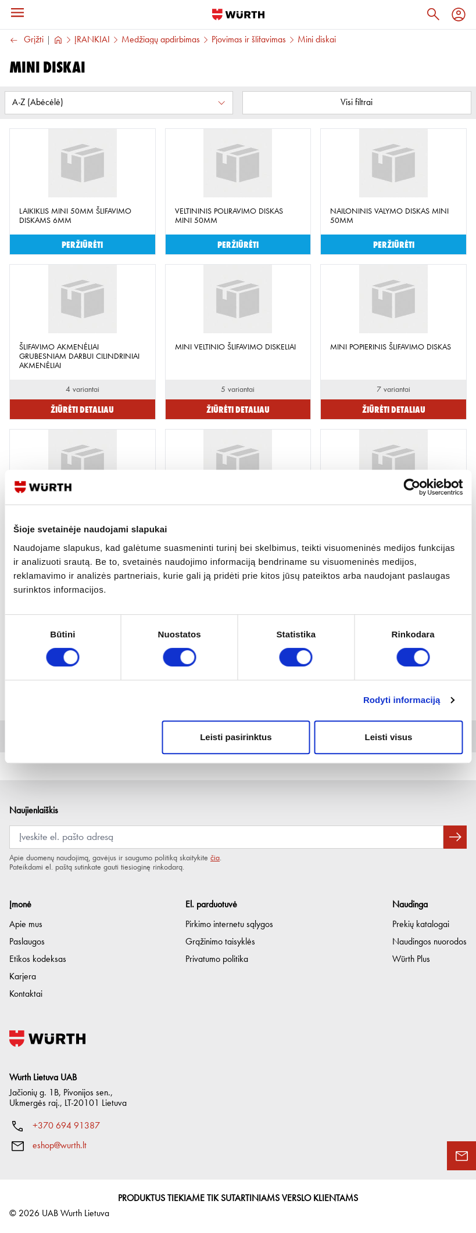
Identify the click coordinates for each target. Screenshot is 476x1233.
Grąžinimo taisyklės (220, 942)
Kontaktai (25, 994)
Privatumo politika (216, 959)
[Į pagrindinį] (238, 14)
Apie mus (25, 924)
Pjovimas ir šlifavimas (249, 40)
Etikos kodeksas (37, 959)
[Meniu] (17, 13)
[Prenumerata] (226, 837)
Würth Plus (411, 959)
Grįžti (26, 40)
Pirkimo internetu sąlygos (229, 924)
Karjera (22, 977)
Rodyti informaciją (402, 700)
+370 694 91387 (66, 1126)
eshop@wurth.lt (60, 1146)
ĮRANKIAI (92, 40)
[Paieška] (433, 14)
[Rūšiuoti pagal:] (119, 102)
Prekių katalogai (420, 924)
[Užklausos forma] (461, 1155)
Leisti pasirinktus (235, 737)
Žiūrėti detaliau (82, 408)
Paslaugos (27, 942)
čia (215, 858)
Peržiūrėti (82, 244)
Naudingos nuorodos (429, 942)
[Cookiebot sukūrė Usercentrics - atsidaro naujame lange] (412, 487)
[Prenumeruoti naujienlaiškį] (455, 837)
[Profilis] (458, 14)
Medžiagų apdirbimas (160, 40)
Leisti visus (389, 737)
